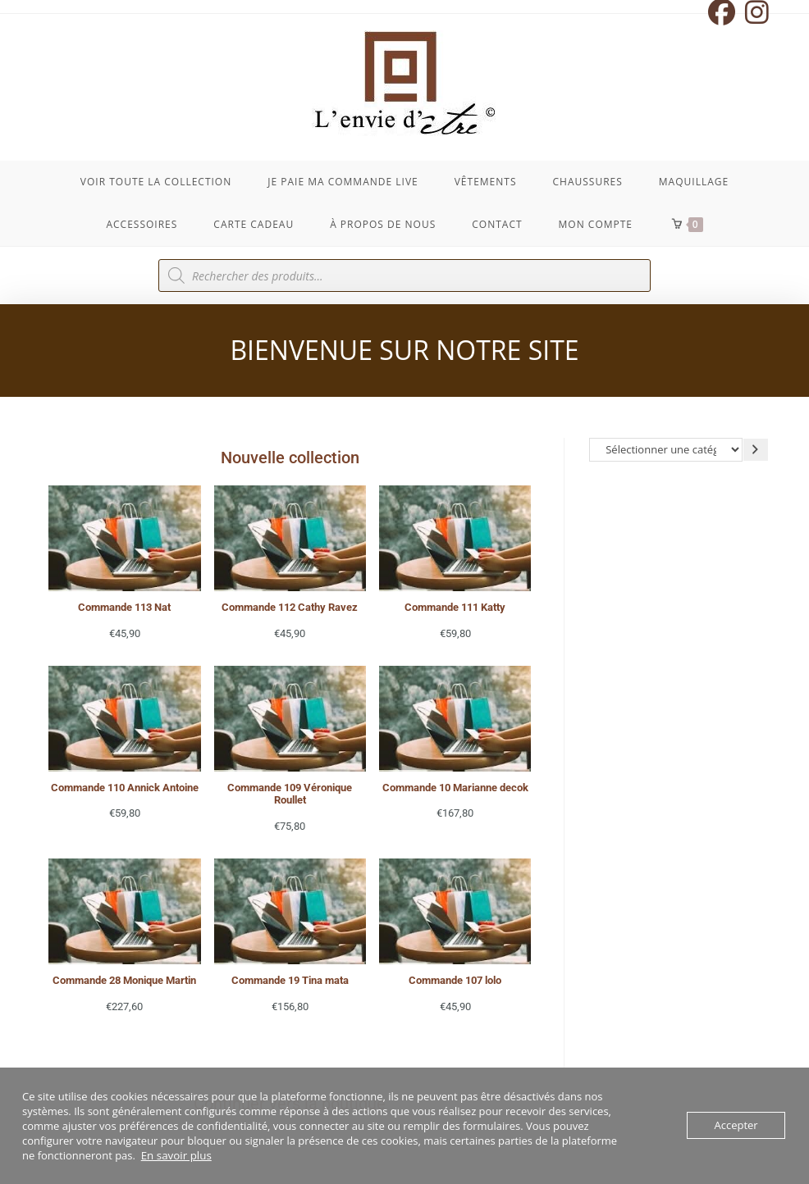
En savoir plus (175, 1155)
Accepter (735, 1125)
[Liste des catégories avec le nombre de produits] (666, 450)
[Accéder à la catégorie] (756, 450)
